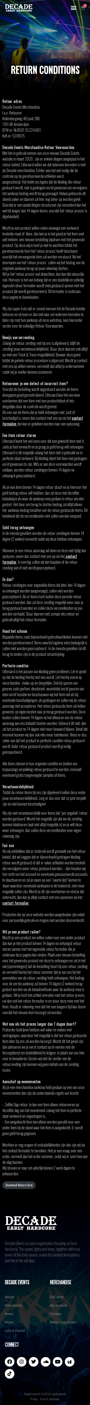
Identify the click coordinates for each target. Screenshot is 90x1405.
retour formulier (35, 619)
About (9, 1297)
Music (9, 1322)
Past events (13, 1305)
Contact (55, 1314)
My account (58, 1305)
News (9, 1314)
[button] (73, 7)
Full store (57, 1297)
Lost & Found (15, 1331)
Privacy (34, 1399)
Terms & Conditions (50, 1399)
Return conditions (63, 1322)
